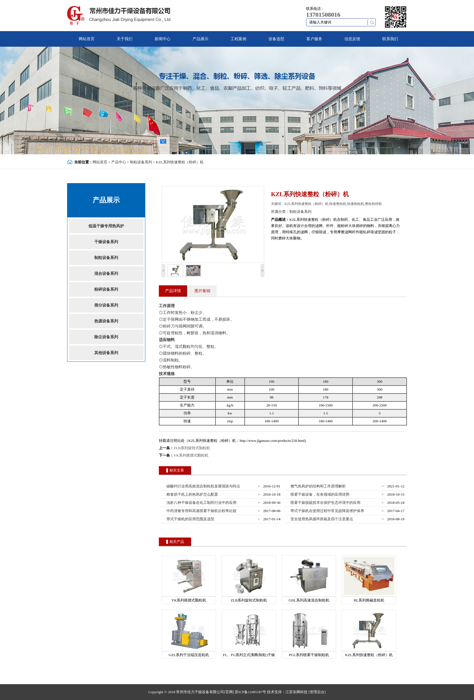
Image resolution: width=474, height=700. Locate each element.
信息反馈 (352, 39)
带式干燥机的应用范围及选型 (190, 519)
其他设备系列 (106, 353)
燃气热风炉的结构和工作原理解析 (317, 486)
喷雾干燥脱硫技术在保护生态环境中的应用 (325, 502)
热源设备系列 (106, 321)
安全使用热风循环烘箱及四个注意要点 (321, 519)
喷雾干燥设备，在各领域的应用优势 (319, 494)
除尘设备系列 (106, 337)
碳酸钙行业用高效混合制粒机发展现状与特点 (202, 486)
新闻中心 (162, 39)
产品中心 (118, 162)
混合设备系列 (106, 273)
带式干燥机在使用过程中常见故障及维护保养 (326, 511)
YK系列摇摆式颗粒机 (191, 455)
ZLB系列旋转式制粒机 (192, 448)
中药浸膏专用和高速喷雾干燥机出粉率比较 (201, 511)
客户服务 (314, 39)
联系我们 (390, 39)
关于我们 (125, 39)
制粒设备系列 (141, 162)
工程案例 (238, 39)
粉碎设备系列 (106, 289)
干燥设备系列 (106, 242)
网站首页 (87, 39)
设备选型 (276, 39)
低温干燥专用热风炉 (106, 226)
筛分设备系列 (106, 305)
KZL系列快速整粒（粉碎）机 (180, 162)
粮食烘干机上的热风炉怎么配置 (191, 494)
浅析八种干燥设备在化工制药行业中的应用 (201, 502)
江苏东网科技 (296, 692)
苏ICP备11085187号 (250, 692)
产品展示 (200, 39)
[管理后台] (317, 692)
